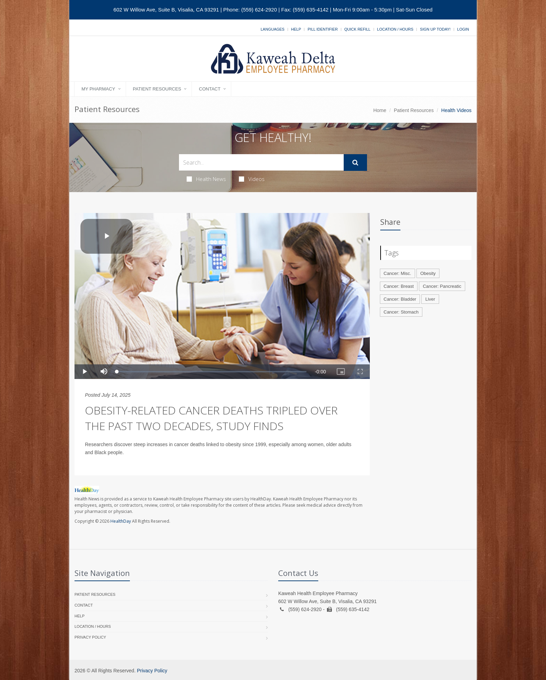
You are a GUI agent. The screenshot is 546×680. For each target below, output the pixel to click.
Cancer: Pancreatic (442, 286)
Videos (252, 178)
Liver (430, 299)
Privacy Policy (90, 637)
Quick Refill (357, 29)
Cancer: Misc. (397, 273)
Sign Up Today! (435, 29)
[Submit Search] (355, 162)
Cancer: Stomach (401, 312)
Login (463, 29)
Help (296, 29)
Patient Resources (157, 89)
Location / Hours (395, 29)
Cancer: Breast (399, 286)
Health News (206, 178)
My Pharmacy (98, 89)
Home (379, 110)
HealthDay (120, 521)
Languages (272, 29)
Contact (209, 89)
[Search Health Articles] (261, 162)
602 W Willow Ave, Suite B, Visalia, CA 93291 (166, 10)
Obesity (428, 273)
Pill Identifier (322, 29)
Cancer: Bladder (400, 299)
